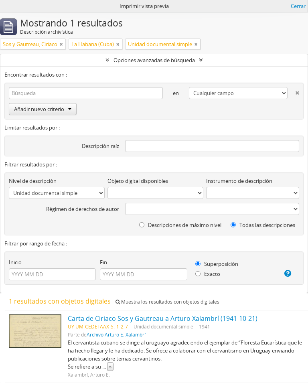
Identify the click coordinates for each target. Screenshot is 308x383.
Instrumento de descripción (239, 180)
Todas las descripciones (263, 225)
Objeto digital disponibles (137, 180)
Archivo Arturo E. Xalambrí (116, 334)
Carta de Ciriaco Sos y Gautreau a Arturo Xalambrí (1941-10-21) (162, 318)
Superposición (216, 263)
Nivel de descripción (33, 180)
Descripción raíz (100, 146)
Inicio (15, 262)
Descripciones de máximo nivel (180, 225)
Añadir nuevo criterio (42, 109)
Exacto (207, 274)
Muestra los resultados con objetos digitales (167, 301)
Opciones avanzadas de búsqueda (154, 60)
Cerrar (298, 6)
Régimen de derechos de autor (82, 209)
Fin (103, 262)
